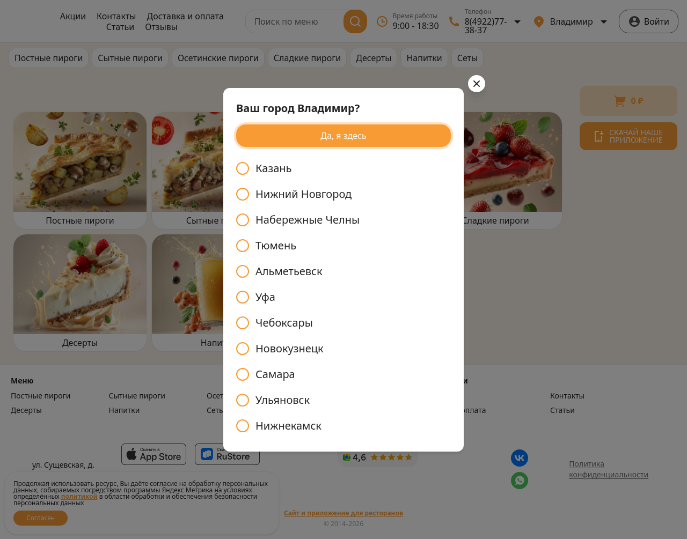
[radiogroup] (343, 297)
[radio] (343, 168)
